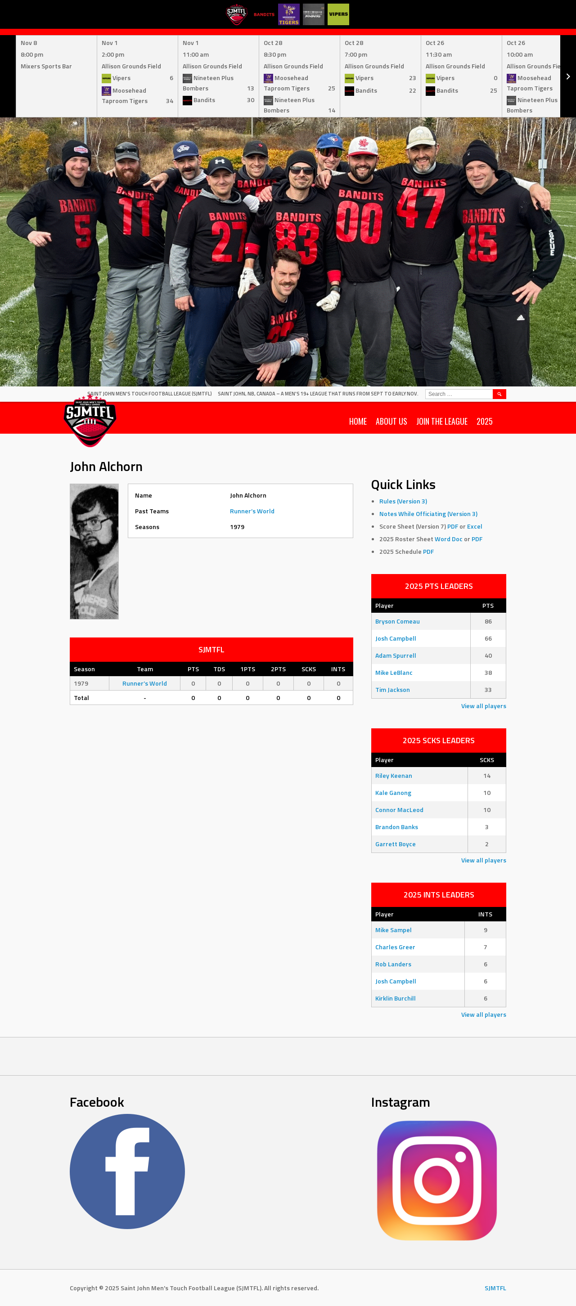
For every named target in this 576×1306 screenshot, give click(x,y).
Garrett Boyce (395, 843)
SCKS (487, 759)
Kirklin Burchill (395, 998)
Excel (474, 526)
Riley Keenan (393, 775)
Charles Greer (395, 946)
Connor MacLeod (399, 809)
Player (384, 605)
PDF (452, 526)
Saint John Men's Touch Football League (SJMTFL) (149, 393)
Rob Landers (393, 964)
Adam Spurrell (395, 655)
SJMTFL (495, 1288)
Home (358, 421)
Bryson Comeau (397, 621)
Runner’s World (252, 511)
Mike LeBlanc (394, 672)
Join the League (442, 421)
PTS (488, 605)
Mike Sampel (393, 929)
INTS (485, 914)
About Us (391, 421)
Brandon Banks (396, 826)
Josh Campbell (395, 638)
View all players (483, 705)
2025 (485, 421)
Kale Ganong (393, 792)
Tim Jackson (392, 689)
